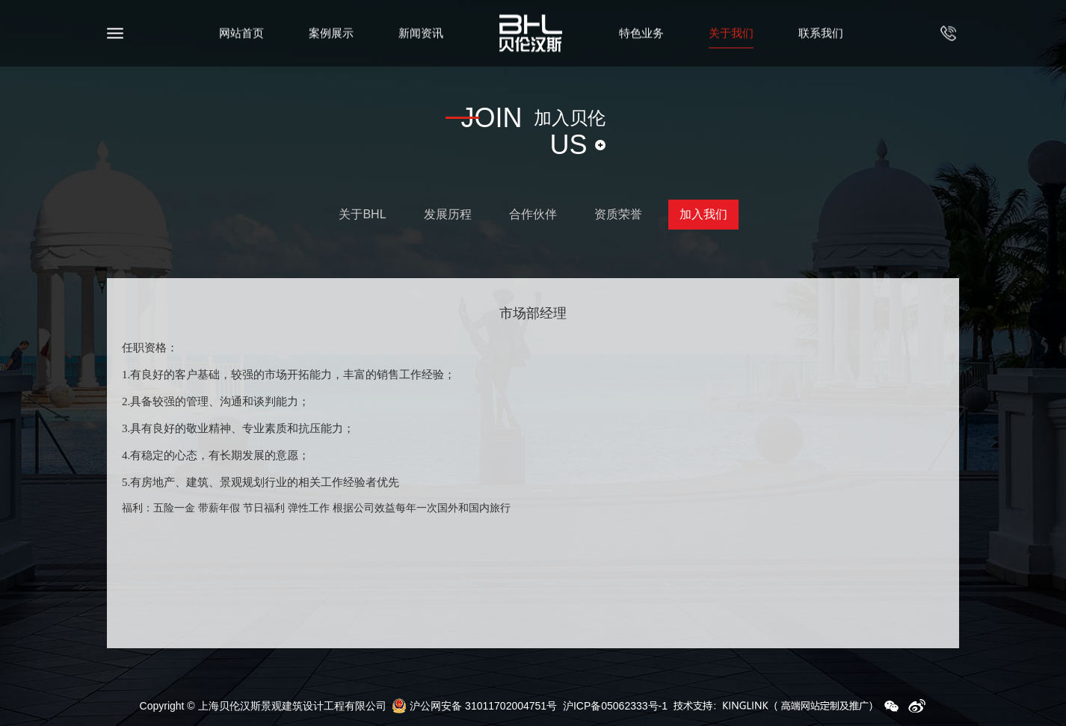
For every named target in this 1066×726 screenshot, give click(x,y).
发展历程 (448, 214)
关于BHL (362, 214)
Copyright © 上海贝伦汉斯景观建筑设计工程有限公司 (263, 706)
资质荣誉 (618, 214)
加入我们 (703, 214)
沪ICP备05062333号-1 (615, 706)
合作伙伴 (533, 214)
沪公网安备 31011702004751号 (474, 705)
